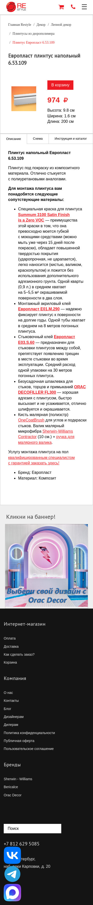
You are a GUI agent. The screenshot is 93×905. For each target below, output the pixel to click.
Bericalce (11, 787)
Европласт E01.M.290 (39, 309)
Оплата (10, 638)
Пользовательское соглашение (29, 749)
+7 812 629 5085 (22, 843)
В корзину (60, 85)
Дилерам (11, 725)
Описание (13, 139)
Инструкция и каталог (71, 138)
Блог (7, 709)
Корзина (10, 662)
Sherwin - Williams (18, 779)
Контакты (11, 701)
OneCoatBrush (31, 420)
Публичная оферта (19, 741)
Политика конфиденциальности (29, 733)
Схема (38, 138)
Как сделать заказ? (19, 654)
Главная (19, 25)
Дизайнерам (14, 717)
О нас (8, 693)
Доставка (11, 646)
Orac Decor (13, 795)
